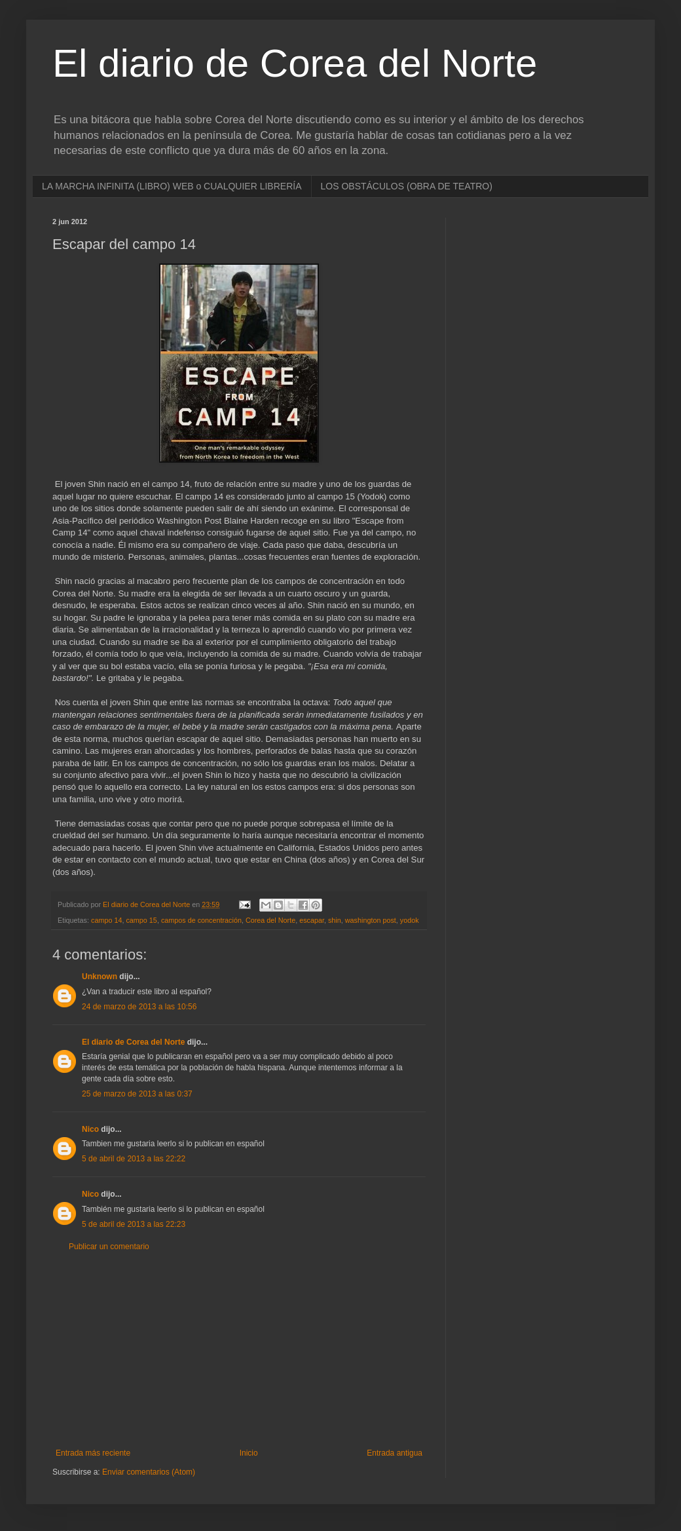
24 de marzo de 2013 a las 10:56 (139, 1006)
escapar (311, 920)
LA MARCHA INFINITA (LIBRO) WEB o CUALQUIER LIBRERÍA (172, 186)
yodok (409, 920)
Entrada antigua (394, 1453)
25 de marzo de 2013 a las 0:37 (137, 1093)
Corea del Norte (270, 920)
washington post (370, 920)
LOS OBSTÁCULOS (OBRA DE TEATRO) (406, 186)
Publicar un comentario (109, 1246)
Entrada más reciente (93, 1453)
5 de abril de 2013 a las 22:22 (133, 1158)
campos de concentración (201, 920)
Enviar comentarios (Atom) (148, 1472)
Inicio (249, 1453)
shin (334, 920)
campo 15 (141, 920)
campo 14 (106, 920)
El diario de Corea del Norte (294, 63)
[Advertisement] (239, 1350)
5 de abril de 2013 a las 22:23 (133, 1224)
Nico (90, 1129)
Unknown (99, 976)
